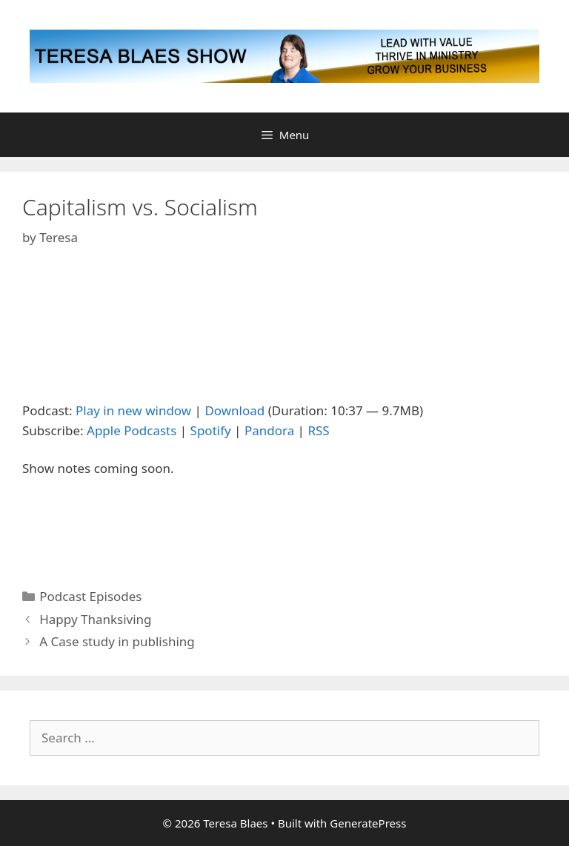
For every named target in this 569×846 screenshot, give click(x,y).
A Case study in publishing (117, 641)
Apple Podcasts (131, 430)
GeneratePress (368, 823)
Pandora (269, 430)
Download (234, 410)
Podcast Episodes (90, 596)
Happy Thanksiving (95, 619)
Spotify (210, 430)
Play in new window (133, 410)
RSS (318, 430)
